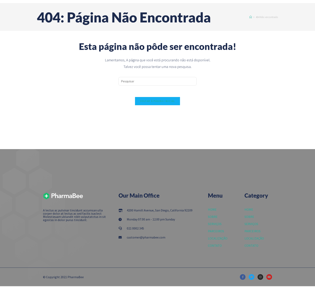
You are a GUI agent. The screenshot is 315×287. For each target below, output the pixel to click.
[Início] (250, 17)
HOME (212, 210)
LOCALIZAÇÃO (217, 239)
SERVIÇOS (215, 225)
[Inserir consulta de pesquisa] (157, 81)
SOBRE (213, 217)
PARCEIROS (216, 232)
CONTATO (215, 246)
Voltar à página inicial (157, 101)
